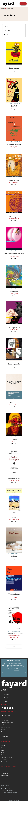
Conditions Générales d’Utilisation (9, 787)
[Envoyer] (24, 674)
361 (14, 646)
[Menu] (23, 3)
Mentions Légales (5, 785)
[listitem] (2, 708)
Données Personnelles (6, 788)
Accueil (3, 8)
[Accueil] (7, 3)
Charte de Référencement (7, 790)
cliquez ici (16, 670)
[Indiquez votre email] (12, 674)
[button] (7, 26)
